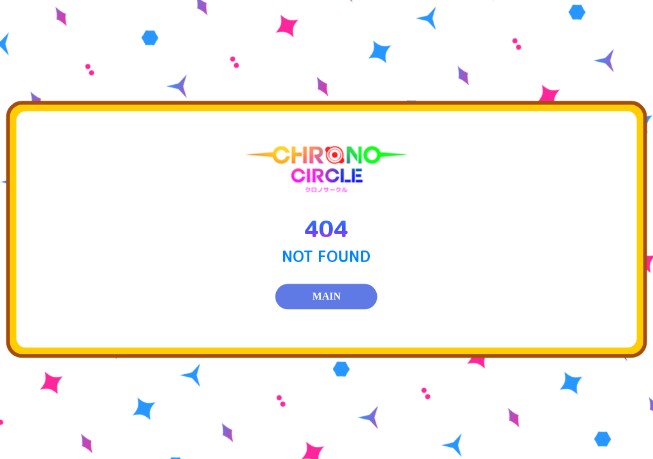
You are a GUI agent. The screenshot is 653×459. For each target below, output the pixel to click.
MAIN (326, 296)
